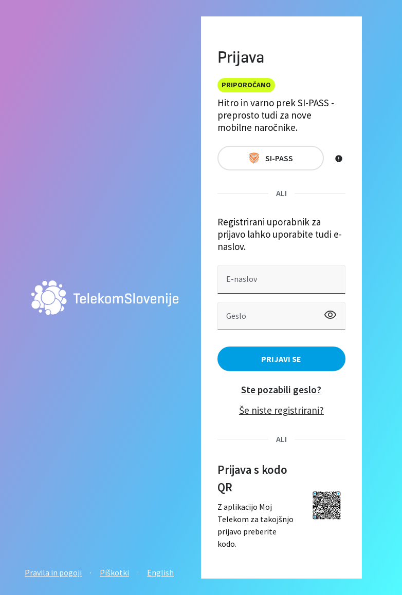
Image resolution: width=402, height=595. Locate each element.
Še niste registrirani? (281, 410)
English (160, 572)
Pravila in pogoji (53, 572)
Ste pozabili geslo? (281, 389)
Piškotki (114, 572)
